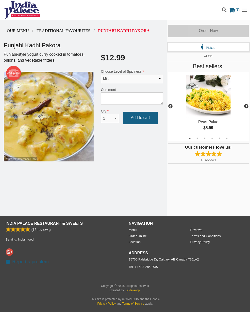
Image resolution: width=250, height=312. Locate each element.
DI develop (133, 290)
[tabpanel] (208, 106)
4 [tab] (212, 138)
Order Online (138, 236)
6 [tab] (226, 138)
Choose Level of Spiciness (132, 76)
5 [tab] (219, 138)
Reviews (196, 230)
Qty (110, 116)
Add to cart (140, 118)
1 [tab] (189, 138)
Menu (133, 230)
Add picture (13, 73)
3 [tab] (204, 138)
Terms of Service (133, 303)
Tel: (144, 267)
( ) (234, 10)
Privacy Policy (200, 242)
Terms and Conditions (205, 236)
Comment (132, 96)
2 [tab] (197, 138)
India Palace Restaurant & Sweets (44, 223)
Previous (170, 106)
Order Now (208, 31)
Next (246, 106)
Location (135, 242)
